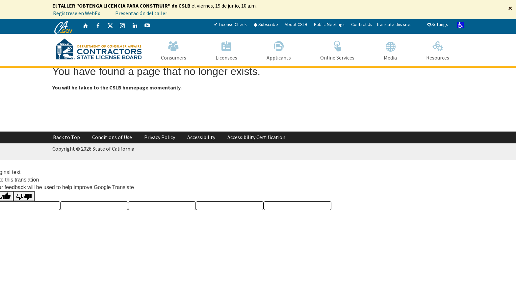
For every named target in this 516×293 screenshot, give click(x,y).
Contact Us (361, 24)
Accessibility (201, 137)
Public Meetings (329, 24)
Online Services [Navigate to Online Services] (337, 49)
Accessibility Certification (256, 137)
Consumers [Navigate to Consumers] (173, 49)
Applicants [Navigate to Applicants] (278, 49)
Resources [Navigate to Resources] (437, 49)
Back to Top (66, 137)
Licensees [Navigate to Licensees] (226, 49)
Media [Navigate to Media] (390, 49)
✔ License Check (230, 24)
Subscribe (265, 24)
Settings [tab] (437, 24)
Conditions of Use (112, 137)
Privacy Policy (159, 137)
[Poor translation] (24, 196)
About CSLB (296, 24)
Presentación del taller (141, 13)
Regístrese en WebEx (76, 13)
